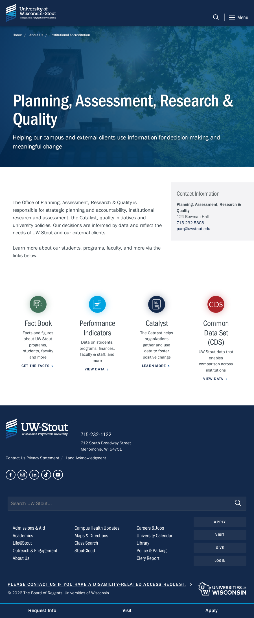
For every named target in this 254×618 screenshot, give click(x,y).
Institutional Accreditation (70, 35)
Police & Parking (152, 551)
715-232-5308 (190, 222)
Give (220, 548)
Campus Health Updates (97, 528)
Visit (219, 535)
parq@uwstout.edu (193, 228)
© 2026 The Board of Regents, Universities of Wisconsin (58, 592)
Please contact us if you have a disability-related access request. (97, 584)
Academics (23, 536)
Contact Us (16, 457)
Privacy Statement (43, 457)
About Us (36, 35)
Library (143, 543)
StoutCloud (85, 551)
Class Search (86, 543)
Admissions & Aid (29, 528)
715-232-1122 (96, 434)
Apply (220, 522)
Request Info (42, 610)
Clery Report (148, 558)
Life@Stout (22, 543)
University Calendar (154, 536)
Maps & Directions (91, 536)
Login (219, 561)
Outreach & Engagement (35, 551)
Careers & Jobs (150, 528)
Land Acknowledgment (85, 457)
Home (17, 35)
